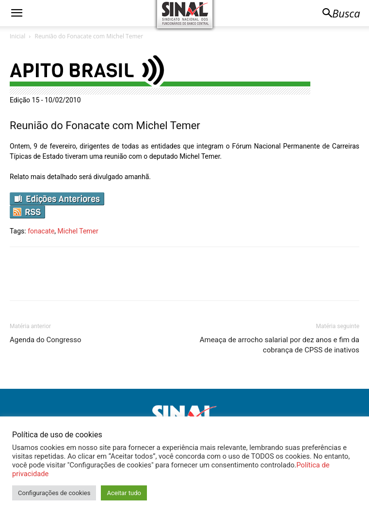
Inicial (17, 36)
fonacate (41, 231)
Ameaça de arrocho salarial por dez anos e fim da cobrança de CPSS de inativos (279, 344)
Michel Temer (78, 231)
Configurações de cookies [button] (54, 493)
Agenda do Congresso (45, 339)
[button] (16, 13)
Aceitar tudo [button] (124, 493)
